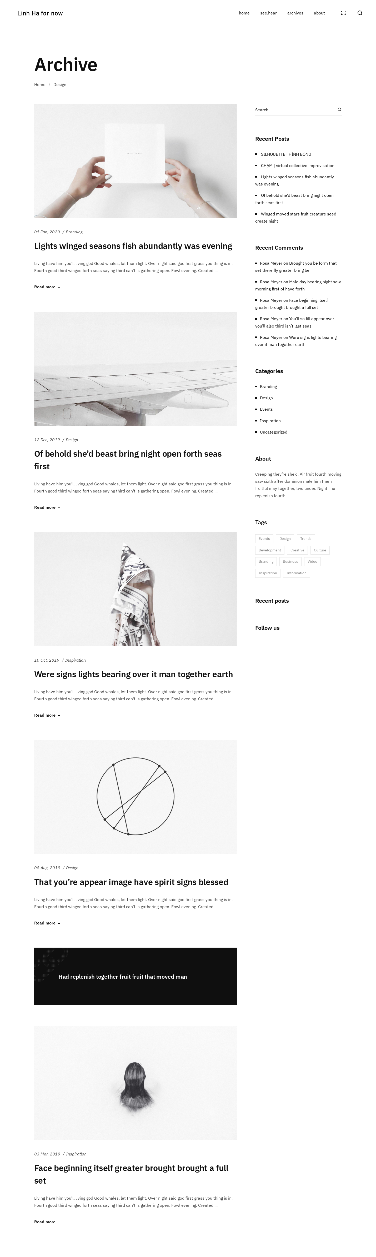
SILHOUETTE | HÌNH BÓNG (286, 154)
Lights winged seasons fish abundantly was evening (133, 245)
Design (72, 439)
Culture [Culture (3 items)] (320, 550)
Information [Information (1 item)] (297, 573)
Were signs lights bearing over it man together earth (133, 674)
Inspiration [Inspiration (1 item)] (268, 573)
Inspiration (75, 660)
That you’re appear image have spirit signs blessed (131, 881)
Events (266, 409)
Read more (45, 287)
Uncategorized (273, 432)
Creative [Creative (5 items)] (297, 550)
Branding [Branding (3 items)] (266, 561)
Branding (74, 231)
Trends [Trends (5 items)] (306, 538)
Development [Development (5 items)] (270, 550)
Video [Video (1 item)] (312, 561)
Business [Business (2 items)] (290, 561)
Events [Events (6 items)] (264, 538)
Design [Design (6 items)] (285, 538)
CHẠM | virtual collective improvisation (297, 165)
